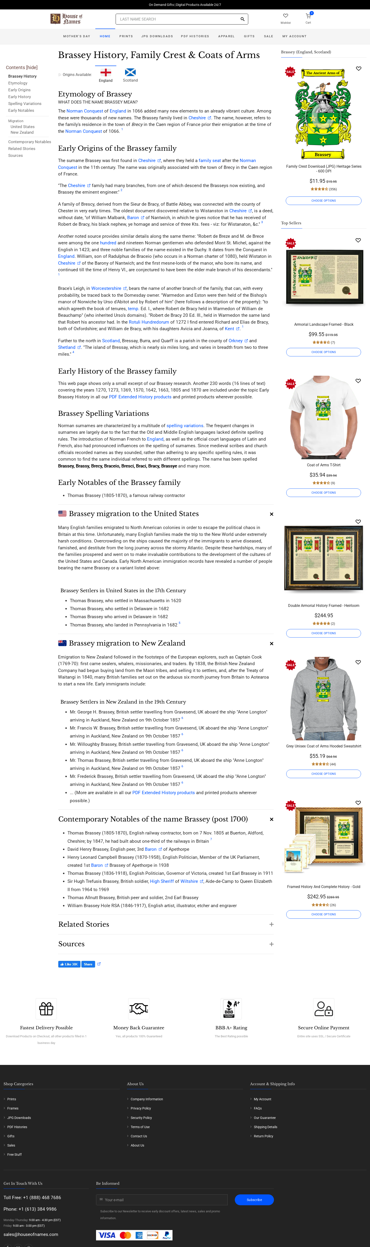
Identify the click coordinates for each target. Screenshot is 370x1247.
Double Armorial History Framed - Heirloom (323, 605)
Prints (126, 36)
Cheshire (197, 118)
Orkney (236, 340)
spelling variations (185, 425)
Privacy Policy (141, 1108)
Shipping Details (265, 1127)
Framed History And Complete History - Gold (323, 886)
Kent (229, 328)
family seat (210, 160)
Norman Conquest (85, 111)
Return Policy (263, 1136)
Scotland (130, 74)
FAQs (258, 1108)
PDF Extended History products (140, 397)
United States (23, 126)
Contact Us (139, 1136)
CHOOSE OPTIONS (323, 200)
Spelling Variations (25, 103)
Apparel (226, 36)
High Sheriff (162, 881)
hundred (108, 243)
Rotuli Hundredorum (149, 322)
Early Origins (19, 90)
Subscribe (254, 1200)
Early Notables (21, 110)
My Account (294, 36)
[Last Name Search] (182, 19)
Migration (15, 121)
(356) (332, 189)
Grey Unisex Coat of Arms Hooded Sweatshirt (323, 746)
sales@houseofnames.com (31, 1234)
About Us (137, 1145)
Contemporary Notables (29, 141)
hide (31, 67)
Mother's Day (76, 36)
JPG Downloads (157, 36)
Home (105, 36)
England (118, 111)
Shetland (67, 347)
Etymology (17, 83)
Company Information (147, 1099)
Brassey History (22, 76)
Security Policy (141, 1118)
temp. (133, 308)
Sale (268, 36)
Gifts (249, 36)
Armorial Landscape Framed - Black (323, 324)
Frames (12, 1108)
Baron (132, 217)
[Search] (242, 19)
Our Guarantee (265, 1118)
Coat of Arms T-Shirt (324, 465)
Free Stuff (14, 1154)
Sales (11, 1145)
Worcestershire (106, 288)
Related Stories (21, 148)
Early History (19, 96)
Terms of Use (140, 1127)
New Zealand (22, 132)
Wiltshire (189, 881)
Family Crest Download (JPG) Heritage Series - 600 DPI (324, 168)
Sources (15, 155)
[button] (166, 512)
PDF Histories (195, 36)
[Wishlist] (359, 68)
